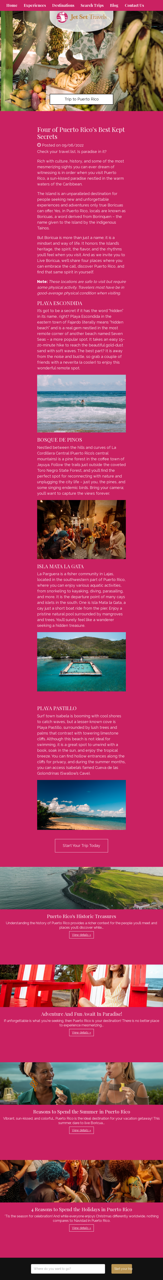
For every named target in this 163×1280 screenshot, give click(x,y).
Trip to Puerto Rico (82, 99)
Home (11, 5)
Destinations (63, 5)
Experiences (35, 5)
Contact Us (134, 5)
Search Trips (92, 5)
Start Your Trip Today (81, 845)
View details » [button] (81, 935)
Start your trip (123, 1268)
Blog (114, 5)
